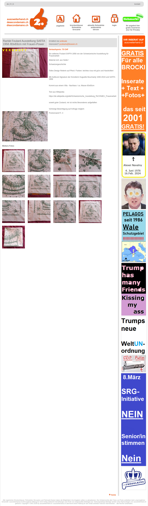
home (114, 495)
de (8, 4)
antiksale (63, 41)
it (13, 4)
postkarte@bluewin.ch (68, 44)
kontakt (137, 4)
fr (10, 4)
